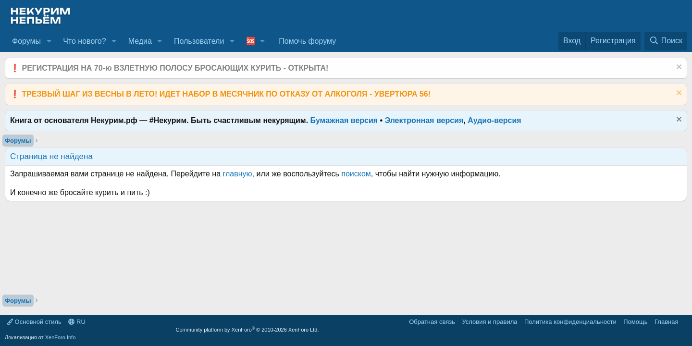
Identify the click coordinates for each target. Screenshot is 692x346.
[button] (49, 41)
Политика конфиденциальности (570, 321)
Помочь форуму (307, 41)
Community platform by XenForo (247, 330)
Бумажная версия (344, 120)
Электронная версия (424, 120)
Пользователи (199, 41)
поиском (356, 174)
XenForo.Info (60, 337)
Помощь (635, 321)
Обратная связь (432, 321)
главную (237, 174)
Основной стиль (34, 321)
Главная (666, 321)
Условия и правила (489, 321)
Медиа (140, 41)
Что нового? (84, 41)
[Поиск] (665, 41)
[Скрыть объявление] (678, 68)
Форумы (26, 41)
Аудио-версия (494, 120)
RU (76, 321)
